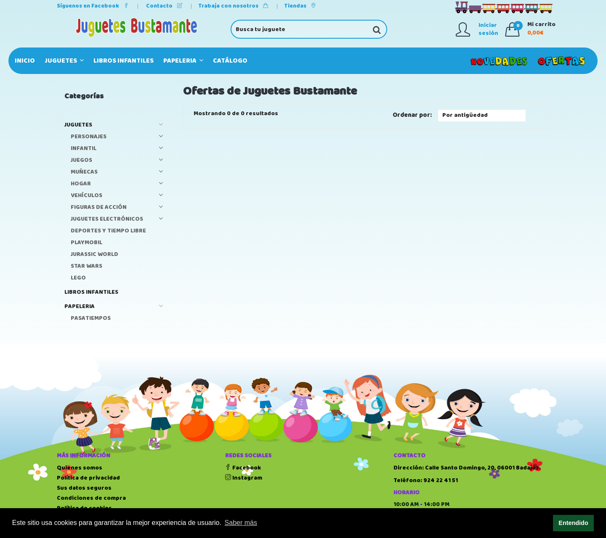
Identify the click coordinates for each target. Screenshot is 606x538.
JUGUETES (64, 60)
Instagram (243, 478)
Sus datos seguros (84, 488)
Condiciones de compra (91, 498)
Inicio (25, 60)
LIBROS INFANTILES (123, 60)
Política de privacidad (88, 478)
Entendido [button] (573, 523)
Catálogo (230, 60)
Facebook (243, 467)
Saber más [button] (241, 522)
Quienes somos (79, 467)
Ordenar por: (412, 115)
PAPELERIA (183, 60)
